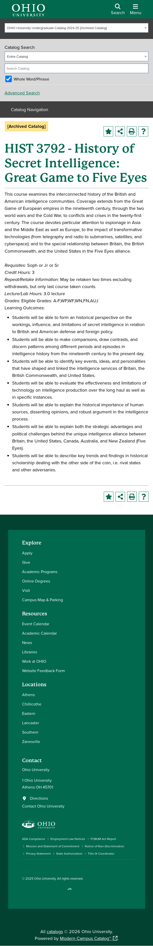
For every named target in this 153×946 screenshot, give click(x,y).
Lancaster (30, 723)
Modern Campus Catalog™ (85, 938)
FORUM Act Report (103, 839)
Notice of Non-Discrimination (104, 846)
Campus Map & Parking (42, 599)
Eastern (28, 713)
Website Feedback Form (43, 670)
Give (26, 562)
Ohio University (45, 878)
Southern (30, 732)
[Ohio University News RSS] (69, 891)
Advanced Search (22, 93)
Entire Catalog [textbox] (17, 56)
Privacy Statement (38, 853)
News (27, 642)
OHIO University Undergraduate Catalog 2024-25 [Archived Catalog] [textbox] (57, 28)
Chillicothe (31, 704)
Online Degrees (36, 581)
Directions (39, 798)
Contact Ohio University (43, 806)
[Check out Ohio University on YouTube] (47, 891)
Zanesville (31, 741)
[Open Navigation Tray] (135, 11)
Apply (27, 553)
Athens (28, 694)
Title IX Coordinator (101, 853)
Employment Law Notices (67, 839)
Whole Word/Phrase (31, 79)
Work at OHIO (34, 661)
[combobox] (76, 28)
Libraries (29, 652)
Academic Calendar (39, 633)
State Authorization (69, 853)
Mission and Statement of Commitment (52, 846)
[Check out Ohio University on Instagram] (31, 891)
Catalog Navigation (29, 109)
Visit (26, 590)
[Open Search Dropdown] (118, 11)
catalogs (55, 931)
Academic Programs (39, 571)
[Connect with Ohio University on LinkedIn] (39, 891)
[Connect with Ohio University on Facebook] (24, 891)
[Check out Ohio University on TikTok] (62, 891)
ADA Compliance (33, 839)
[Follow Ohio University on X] (54, 891)
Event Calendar (35, 624)
